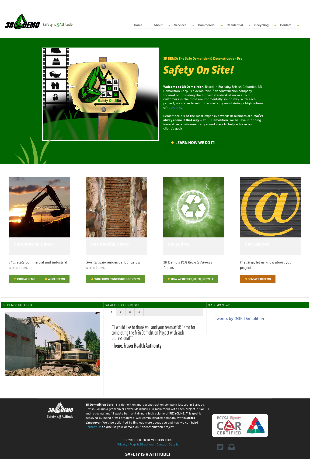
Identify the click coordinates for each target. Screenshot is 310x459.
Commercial (206, 25)
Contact (285, 25)
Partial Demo (24, 279)
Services (180, 25)
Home (138, 25)
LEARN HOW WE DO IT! (193, 142)
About (158, 25)
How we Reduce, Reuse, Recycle (190, 279)
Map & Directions (142, 444)
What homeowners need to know (115, 279)
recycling (174, 107)
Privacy (122, 444)
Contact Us (93, 427)
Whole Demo (55, 279)
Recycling (261, 25)
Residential (235, 25)
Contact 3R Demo (258, 279)
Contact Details (167, 444)
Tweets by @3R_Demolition (239, 318)
